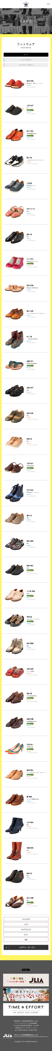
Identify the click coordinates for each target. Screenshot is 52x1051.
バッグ (26, 924)
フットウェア (26, 919)
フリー (26, 934)
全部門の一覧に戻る (27, 947)
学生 (26, 939)
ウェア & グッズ (26, 929)
